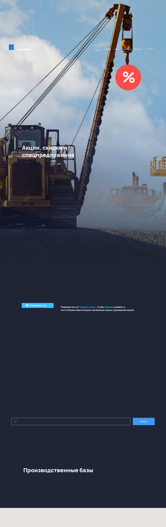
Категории (126, 49)
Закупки (108, 49)
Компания (98, 50)
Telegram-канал (87, 307)
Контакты (149, 49)
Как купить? (138, 49)
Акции (116, 49)
